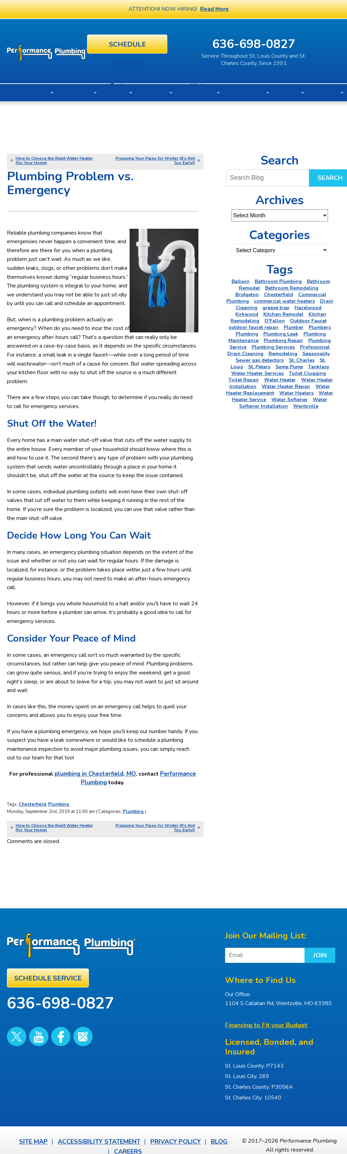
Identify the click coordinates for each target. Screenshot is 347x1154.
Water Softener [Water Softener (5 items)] (289, 398)
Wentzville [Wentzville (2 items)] (305, 404)
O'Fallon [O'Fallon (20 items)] (274, 319)
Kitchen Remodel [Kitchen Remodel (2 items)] (283, 312)
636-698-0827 (284, 43)
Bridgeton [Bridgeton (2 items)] (247, 293)
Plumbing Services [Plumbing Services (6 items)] (273, 345)
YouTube (30, 1023)
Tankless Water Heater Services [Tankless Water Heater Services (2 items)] (280, 368)
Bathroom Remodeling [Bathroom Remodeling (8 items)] (291, 286)
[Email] (268, 948)
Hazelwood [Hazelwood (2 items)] (307, 306)
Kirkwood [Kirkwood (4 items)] (246, 312)
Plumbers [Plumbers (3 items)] (320, 325)
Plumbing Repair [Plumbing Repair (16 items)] (283, 338)
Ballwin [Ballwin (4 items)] (241, 279)
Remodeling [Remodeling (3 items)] (283, 352)
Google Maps (62, 1023)
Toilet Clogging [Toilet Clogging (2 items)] (307, 371)
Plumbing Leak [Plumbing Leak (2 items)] (280, 332)
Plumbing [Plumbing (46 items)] (247, 332)
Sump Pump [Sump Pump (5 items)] (289, 365)
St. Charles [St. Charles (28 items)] (302, 358)
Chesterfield (32, 804)
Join (302, 948)
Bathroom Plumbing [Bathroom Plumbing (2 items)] (278, 279)
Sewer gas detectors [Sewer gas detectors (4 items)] (260, 358)
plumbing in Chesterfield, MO (95, 774)
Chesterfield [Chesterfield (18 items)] (278, 293)
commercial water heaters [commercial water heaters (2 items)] (284, 299)
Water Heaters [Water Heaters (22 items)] (296, 391)
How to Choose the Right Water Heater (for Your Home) (54, 159)
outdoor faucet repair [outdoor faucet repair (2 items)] (253, 325)
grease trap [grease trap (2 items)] (275, 306)
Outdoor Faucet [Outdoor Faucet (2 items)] (308, 319)
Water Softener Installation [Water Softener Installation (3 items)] (283, 401)
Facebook (46, 1023)
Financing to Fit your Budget (266, 1017)
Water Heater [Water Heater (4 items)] (280, 378)
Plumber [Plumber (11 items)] (293, 325)
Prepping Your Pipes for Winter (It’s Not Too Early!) (155, 159)
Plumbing (58, 804)
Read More (214, 9)
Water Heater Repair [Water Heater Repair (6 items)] (286, 384)
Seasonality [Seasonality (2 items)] (316, 352)
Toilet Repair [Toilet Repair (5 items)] (243, 378)
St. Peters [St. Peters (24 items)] (259, 365)
